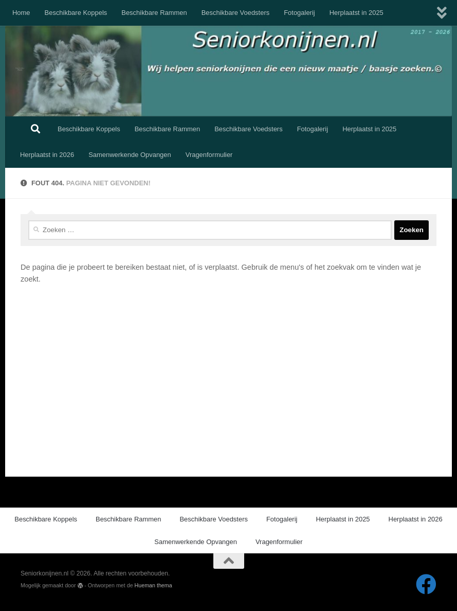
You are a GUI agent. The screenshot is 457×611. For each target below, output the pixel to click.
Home (21, 12)
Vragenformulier (209, 155)
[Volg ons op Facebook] (426, 584)
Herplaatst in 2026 (47, 155)
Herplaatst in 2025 (356, 12)
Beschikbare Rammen (154, 12)
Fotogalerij (299, 12)
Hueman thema (153, 585)
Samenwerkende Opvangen (129, 155)
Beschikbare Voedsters (236, 12)
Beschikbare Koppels (76, 12)
